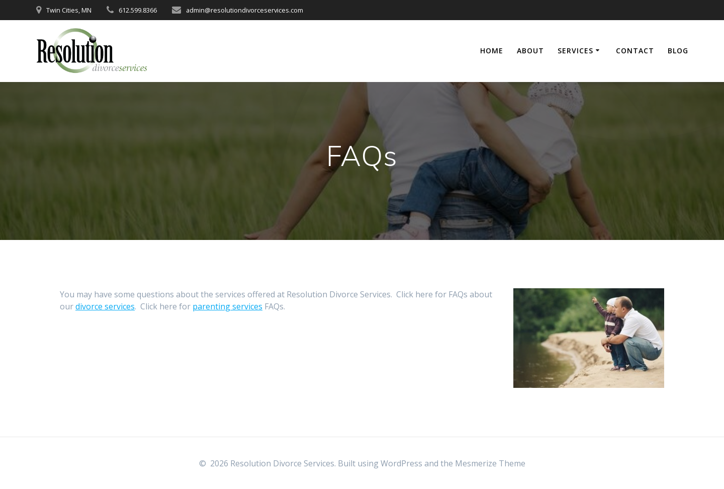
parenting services (227, 306)
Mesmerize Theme (490, 463)
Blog (678, 50)
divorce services (105, 306)
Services (575, 50)
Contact (635, 50)
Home (491, 50)
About (530, 50)
